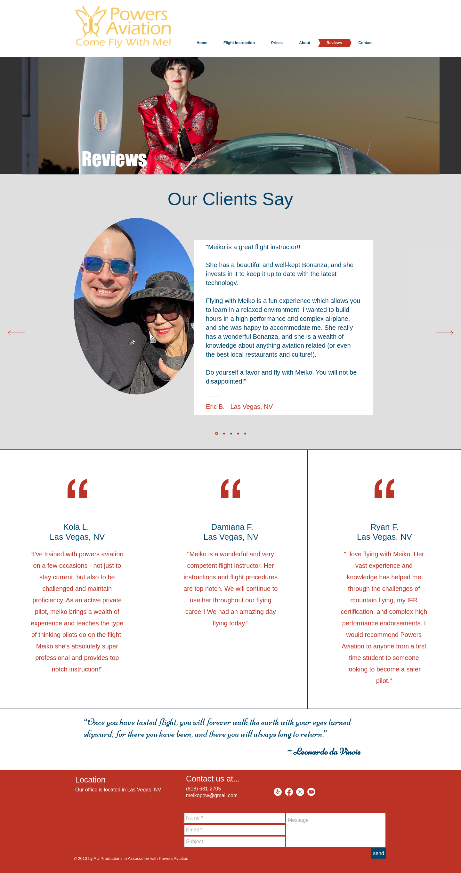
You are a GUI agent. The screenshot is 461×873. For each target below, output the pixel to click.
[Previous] (16, 333)
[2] (224, 433)
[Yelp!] (278, 792)
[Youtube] (311, 792)
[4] (238, 433)
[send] (378, 853)
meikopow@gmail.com (212, 795)
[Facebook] (289, 792)
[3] (231, 433)
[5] (245, 433)
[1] (216, 433)
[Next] (444, 333)
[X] (300, 792)
